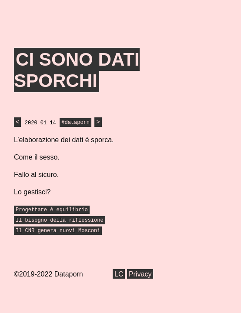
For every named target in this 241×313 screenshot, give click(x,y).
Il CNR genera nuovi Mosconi (58, 231)
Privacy (140, 274)
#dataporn (75, 123)
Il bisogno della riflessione (60, 220)
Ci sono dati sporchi (77, 70)
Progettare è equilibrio (52, 210)
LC (118, 274)
